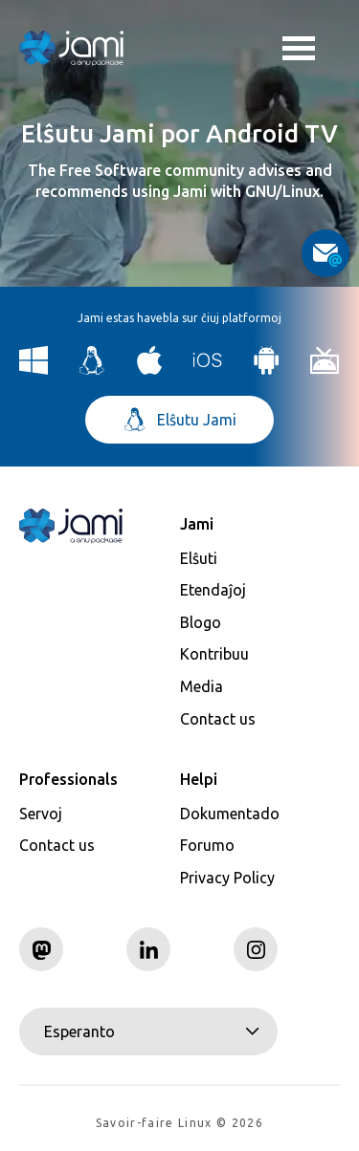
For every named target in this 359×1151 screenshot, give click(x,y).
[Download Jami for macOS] (150, 369)
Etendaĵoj (213, 589)
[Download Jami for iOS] (208, 369)
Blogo (200, 622)
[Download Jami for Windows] (34, 369)
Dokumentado (230, 813)
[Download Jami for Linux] (92, 369)
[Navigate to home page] (71, 47)
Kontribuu (214, 653)
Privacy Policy (227, 877)
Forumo (207, 845)
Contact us (218, 719)
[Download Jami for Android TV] (325, 369)
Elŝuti (198, 558)
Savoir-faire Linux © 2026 (179, 1123)
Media (201, 686)
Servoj (40, 813)
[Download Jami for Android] (266, 369)
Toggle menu (298, 50)
